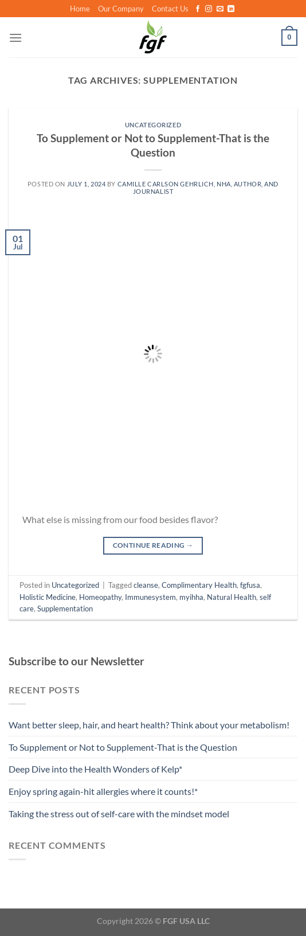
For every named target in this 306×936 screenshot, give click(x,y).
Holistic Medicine (47, 597)
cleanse (146, 585)
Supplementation (65, 608)
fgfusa (250, 585)
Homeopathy (100, 597)
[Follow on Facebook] (197, 9)
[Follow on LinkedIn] (230, 9)
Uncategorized (153, 124)
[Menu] (15, 38)
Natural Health (231, 597)
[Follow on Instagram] (208, 9)
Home (80, 8)
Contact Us (170, 8)
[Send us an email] (220, 9)
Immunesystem (150, 597)
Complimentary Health (199, 585)
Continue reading (153, 545)
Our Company (121, 8)
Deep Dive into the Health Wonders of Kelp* (95, 768)
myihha (191, 597)
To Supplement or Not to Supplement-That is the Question (153, 145)
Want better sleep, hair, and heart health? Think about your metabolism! (149, 724)
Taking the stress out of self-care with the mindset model (119, 813)
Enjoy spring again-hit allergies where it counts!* (103, 791)
